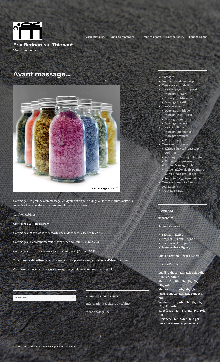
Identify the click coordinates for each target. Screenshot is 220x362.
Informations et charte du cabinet (108, 303)
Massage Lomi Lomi (178, 119)
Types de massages (122, 36)
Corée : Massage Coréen (180, 173)
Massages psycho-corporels (180, 89)
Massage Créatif (175, 102)
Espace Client (198, 36)
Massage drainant (176, 135)
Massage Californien (178, 98)
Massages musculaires (176, 106)
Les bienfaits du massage (178, 81)
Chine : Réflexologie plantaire (184, 169)
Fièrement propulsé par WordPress (61, 346)
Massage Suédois (176, 123)
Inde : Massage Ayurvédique (183, 178)
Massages (168, 77)
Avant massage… (173, 190)
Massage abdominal (178, 131)
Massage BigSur (175, 93)
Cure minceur (174, 140)
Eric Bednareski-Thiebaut (43, 44)
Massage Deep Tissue (178, 114)
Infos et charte (152, 36)
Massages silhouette (175, 127)
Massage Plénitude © (176, 85)
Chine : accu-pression (179, 161)
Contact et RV (175, 36)
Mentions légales (97, 312)
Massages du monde (175, 144)
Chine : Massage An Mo (180, 165)
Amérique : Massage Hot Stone (185, 157)
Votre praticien (95, 36)
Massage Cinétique (177, 110)
